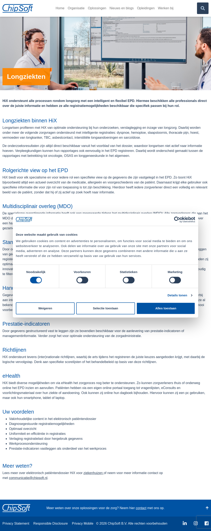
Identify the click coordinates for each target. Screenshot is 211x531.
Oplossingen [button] (97, 8)
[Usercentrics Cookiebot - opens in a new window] (177, 219)
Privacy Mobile (82, 523)
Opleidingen (146, 8)
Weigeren (45, 308)
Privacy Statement (15, 523)
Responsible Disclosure (50, 523)
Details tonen (177, 295)
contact (141, 508)
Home (60, 8)
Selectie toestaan (105, 308)
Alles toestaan (165, 308)
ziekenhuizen (93, 473)
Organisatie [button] (76, 8)
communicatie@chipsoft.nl (28, 478)
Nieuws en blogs (121, 8)
